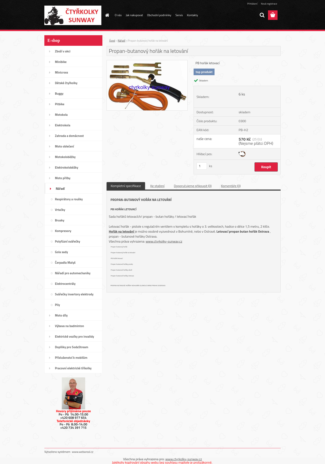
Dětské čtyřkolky (66, 83)
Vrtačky (60, 209)
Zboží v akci (62, 51)
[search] (262, 15)
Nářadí (60, 188)
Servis (179, 15)
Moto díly (61, 315)
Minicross (61, 72)
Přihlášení (252, 4)
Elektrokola (62, 125)
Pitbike (59, 104)
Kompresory (63, 230)
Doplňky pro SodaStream (71, 347)
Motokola (61, 114)
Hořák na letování (121, 231)
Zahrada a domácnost (69, 135)
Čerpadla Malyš (65, 262)
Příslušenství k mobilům (71, 357)
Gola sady (61, 252)
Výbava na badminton (69, 326)
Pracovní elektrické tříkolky (73, 368)
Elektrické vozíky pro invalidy (74, 336)
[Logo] (72, 15)
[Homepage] (107, 15)
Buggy (59, 93)
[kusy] (201, 166)
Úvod (112, 41)
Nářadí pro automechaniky (72, 273)
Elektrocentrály (65, 283)
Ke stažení (157, 185)
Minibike (61, 61)
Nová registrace (269, 4)
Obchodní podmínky (159, 15)
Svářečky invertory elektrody (74, 294)
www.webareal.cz (82, 452)
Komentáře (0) (231, 185)
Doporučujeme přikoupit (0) (193, 185)
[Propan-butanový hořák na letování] (147, 61)
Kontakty (192, 15)
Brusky (59, 220)
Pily (57, 304)
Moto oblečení (64, 146)
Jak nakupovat (134, 15)
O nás (118, 15)
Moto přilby (62, 178)
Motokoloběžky (65, 157)
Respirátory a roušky (69, 199)
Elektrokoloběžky (66, 167)
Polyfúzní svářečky (67, 241)
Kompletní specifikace (126, 185)
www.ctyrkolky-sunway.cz (164, 241)
